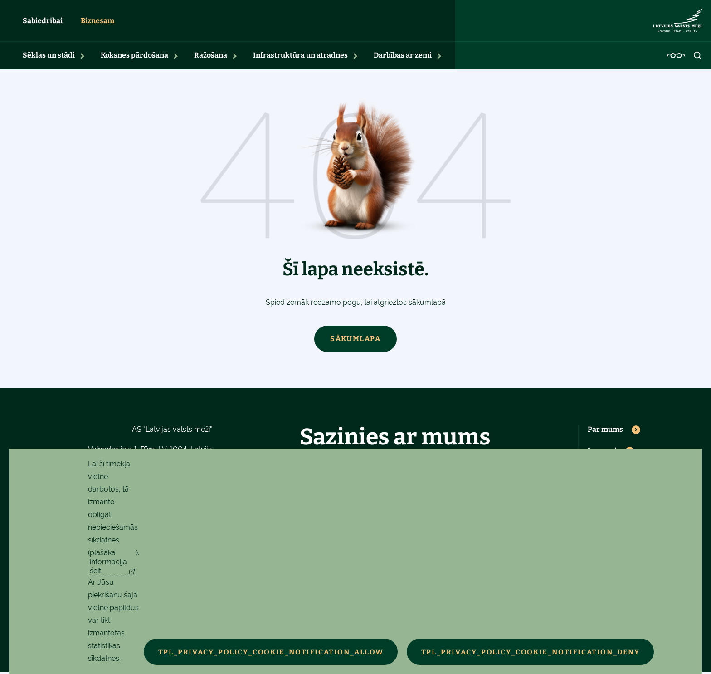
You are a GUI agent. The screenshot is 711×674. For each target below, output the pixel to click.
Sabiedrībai (43, 21)
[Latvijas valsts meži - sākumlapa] (677, 22)
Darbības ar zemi (403, 57)
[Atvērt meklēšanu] (698, 57)
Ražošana (210, 57)
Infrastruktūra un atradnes (300, 57)
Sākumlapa (355, 340)
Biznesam (97, 21)
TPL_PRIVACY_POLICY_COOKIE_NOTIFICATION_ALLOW (272, 652)
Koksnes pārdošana (134, 57)
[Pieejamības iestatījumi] (676, 57)
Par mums (605, 431)
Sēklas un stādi (49, 57)
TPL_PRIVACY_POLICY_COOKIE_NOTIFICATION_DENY (534, 652)
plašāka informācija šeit (108, 561)
